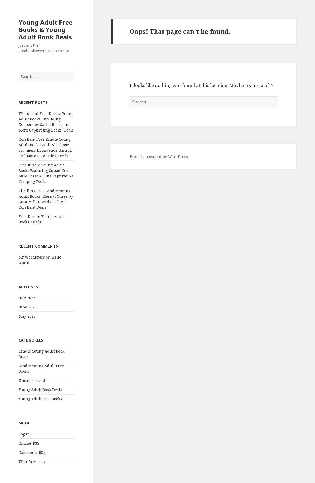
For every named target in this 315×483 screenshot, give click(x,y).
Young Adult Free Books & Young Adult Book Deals (46, 29)
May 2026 (27, 316)
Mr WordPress (32, 257)
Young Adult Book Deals (40, 389)
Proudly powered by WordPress (159, 156)
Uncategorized (32, 380)
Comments (32, 452)
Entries (29, 443)
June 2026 (28, 306)
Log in (24, 434)
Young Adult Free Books (40, 398)
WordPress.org (32, 461)
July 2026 (27, 297)
